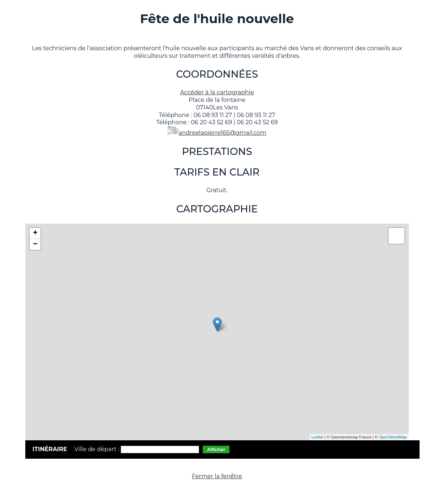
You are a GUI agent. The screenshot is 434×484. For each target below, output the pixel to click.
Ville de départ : (97, 449)
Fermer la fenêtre (217, 476)
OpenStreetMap (393, 437)
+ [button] (35, 233)
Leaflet (317, 437)
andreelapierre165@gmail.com (222, 132)
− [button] (35, 244)
